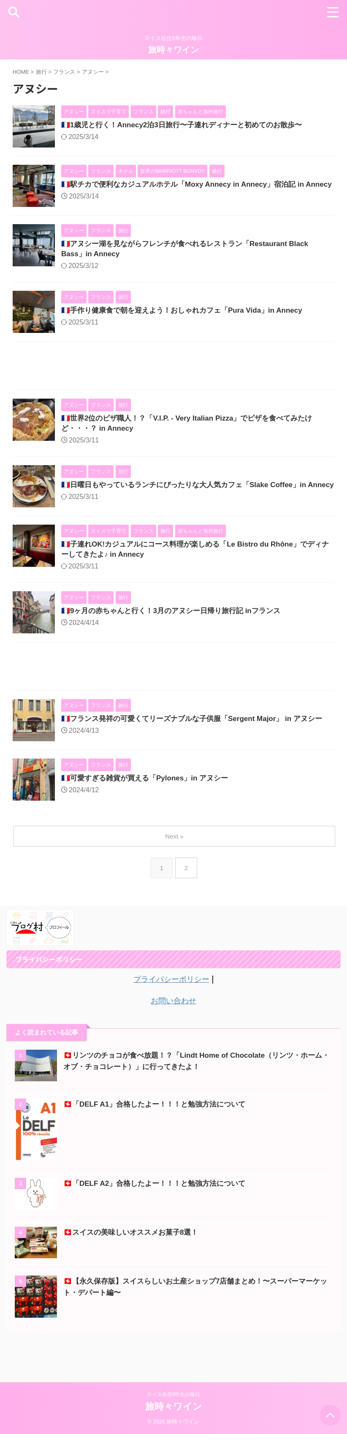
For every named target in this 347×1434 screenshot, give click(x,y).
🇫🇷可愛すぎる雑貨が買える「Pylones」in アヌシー (149, 810)
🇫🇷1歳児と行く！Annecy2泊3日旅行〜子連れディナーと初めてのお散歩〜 (188, 125)
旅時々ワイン (173, 49)
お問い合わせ (173, 1031)
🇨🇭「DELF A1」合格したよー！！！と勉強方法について (159, 1135)
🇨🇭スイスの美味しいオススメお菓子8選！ (134, 1263)
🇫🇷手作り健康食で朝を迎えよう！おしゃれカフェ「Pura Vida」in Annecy (188, 321)
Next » (175, 867)
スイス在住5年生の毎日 (174, 1394)
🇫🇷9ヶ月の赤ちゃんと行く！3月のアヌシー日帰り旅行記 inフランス (177, 634)
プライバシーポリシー (171, 1010)
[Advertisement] (173, 378)
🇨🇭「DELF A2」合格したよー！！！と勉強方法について (159, 1214)
